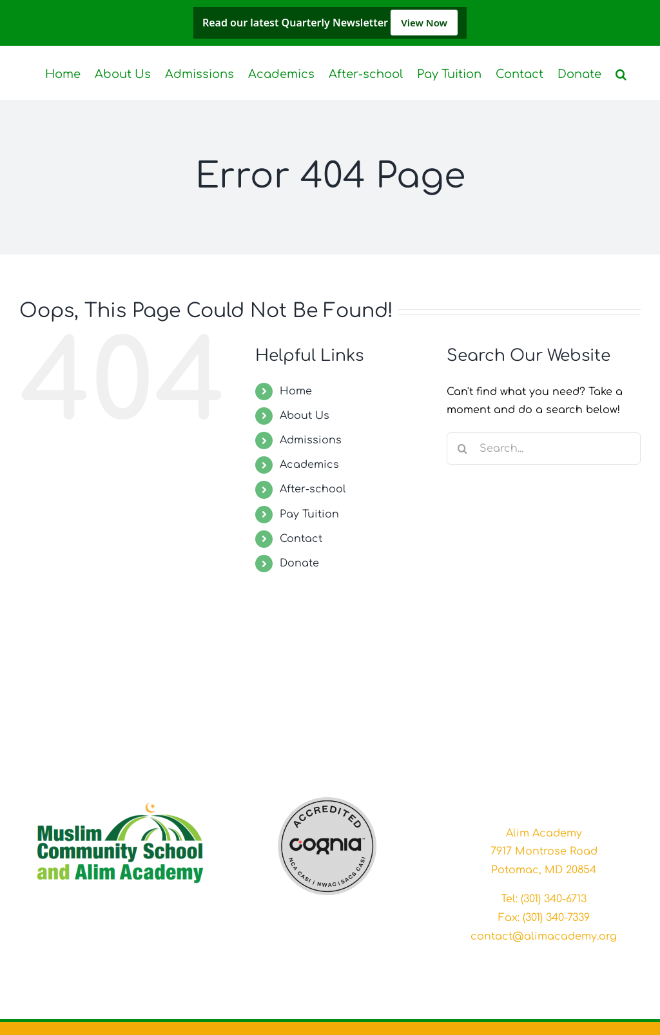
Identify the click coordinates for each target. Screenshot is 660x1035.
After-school (313, 489)
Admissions (311, 440)
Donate (299, 563)
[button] (621, 73)
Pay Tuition (309, 514)
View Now (424, 22)
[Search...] (544, 448)
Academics (309, 464)
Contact (301, 539)
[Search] (463, 448)
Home (296, 391)
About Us (304, 415)
